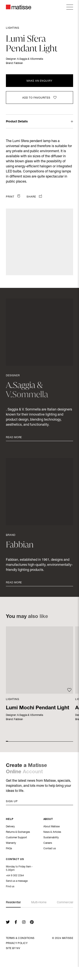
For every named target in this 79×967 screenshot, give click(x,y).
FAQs (9, 849)
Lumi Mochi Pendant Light (37, 708)
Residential (13, 902)
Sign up (12, 801)
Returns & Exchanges (18, 832)
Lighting (12, 28)
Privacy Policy (17, 943)
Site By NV (13, 948)
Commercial (65, 902)
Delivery (10, 827)
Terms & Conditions (20, 938)
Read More (14, 437)
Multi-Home (39, 902)
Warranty (11, 843)
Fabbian (18, 63)
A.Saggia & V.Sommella (30, 59)
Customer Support (16, 838)
